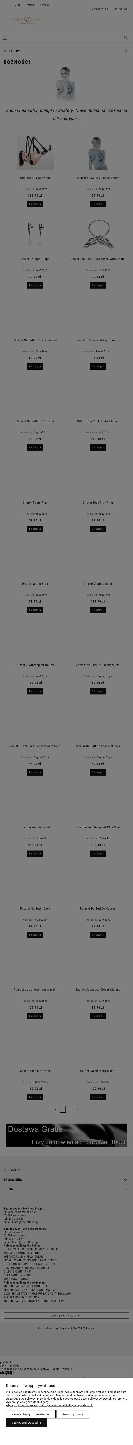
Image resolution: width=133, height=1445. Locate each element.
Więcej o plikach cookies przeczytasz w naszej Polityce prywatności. (49, 1405)
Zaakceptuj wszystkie (26, 1422)
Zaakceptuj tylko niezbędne (31, 1414)
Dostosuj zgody (72, 1414)
